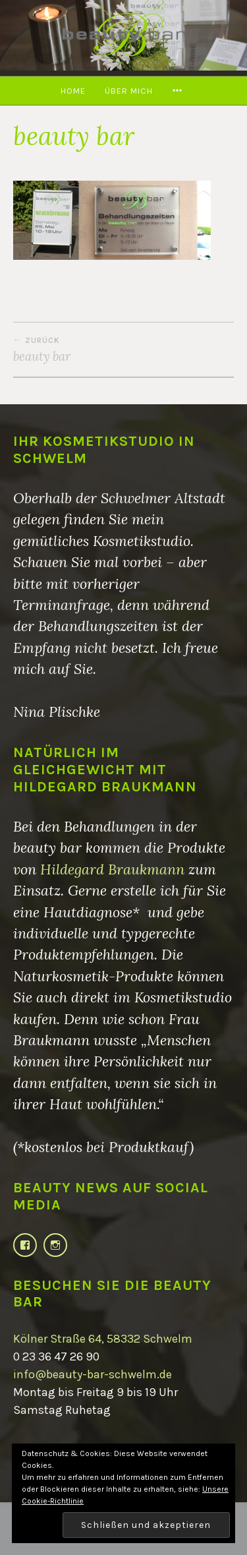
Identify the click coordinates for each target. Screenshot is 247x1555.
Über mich (129, 91)
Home (73, 91)
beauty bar (123, 349)
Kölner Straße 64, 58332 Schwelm (102, 1338)
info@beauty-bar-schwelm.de (92, 1374)
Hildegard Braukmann (112, 869)
